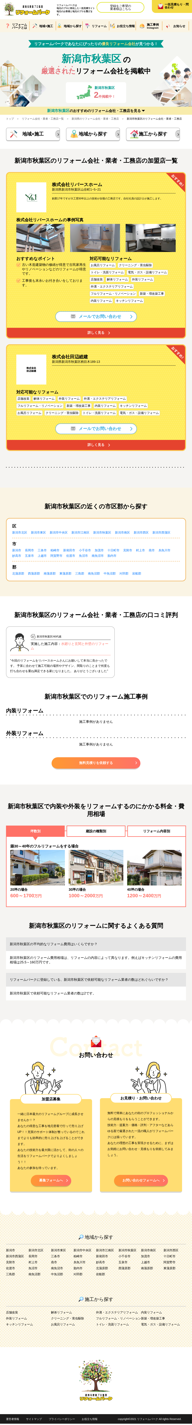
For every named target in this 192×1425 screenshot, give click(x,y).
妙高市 (16, 556)
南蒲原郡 (50, 574)
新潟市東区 (38, 533)
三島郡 (79, 574)
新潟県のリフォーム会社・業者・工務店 (95, 118)
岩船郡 (136, 574)
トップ (10, 118)
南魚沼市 (98, 556)
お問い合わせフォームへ (141, 1181)
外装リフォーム (16, 1319)
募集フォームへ (51, 1181)
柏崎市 (54, 551)
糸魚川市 (164, 551)
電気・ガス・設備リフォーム (160, 1325)
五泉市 (29, 556)
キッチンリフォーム (19, 1325)
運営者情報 (12, 1420)
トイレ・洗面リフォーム (112, 1325)
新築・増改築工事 (153, 1319)
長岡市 (29, 551)
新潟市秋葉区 (102, 533)
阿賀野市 (56, 556)
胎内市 (111, 556)
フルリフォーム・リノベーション (118, 1319)
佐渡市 (70, 556)
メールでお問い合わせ (96, 317)
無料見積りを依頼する (96, 763)
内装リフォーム (151, 1313)
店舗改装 (12, 1313)
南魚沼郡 (94, 574)
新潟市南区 (122, 533)
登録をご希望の (120, 7)
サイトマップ (34, 1420)
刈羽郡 (123, 574)
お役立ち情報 (90, 1420)
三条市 (42, 551)
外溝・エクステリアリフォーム (117, 1313)
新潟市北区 (19, 533)
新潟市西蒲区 (161, 533)
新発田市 (69, 551)
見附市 (127, 551)
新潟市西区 (141, 533)
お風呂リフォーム (63, 1325)
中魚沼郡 (110, 574)
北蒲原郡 (18, 574)
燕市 (152, 551)
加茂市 (99, 551)
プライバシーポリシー (62, 1420)
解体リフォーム (61, 1313)
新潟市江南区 (80, 533)
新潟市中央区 (59, 533)
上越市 (42, 556)
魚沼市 (83, 556)
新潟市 (16, 551)
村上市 (140, 551)
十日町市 (113, 551)
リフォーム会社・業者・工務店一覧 (43, 118)
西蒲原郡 (34, 574)
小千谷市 (85, 551)
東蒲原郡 (65, 574)
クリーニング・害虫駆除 (67, 1319)
